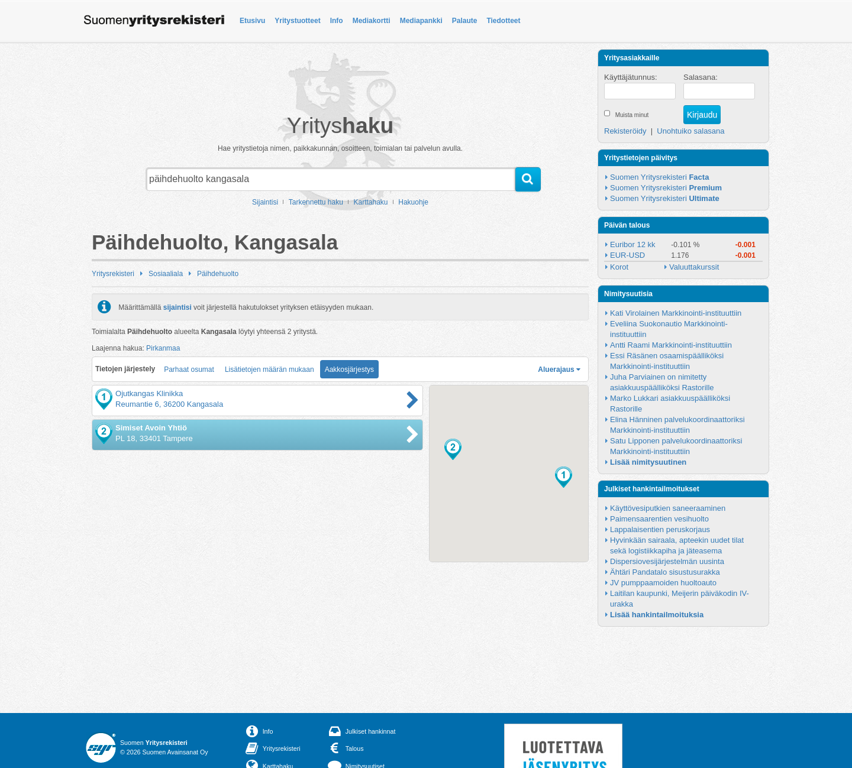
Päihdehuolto (217, 274)
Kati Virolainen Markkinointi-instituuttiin (675, 313)
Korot (619, 267)
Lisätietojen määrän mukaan (269, 369)
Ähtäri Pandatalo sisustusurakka (665, 572)
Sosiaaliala (166, 274)
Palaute (464, 21)
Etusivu (252, 21)
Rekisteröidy (625, 131)
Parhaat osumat (189, 369)
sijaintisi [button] (177, 307)
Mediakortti (371, 21)
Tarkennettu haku (316, 202)
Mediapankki (421, 21)
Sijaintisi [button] (265, 202)
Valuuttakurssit (694, 267)
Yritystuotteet (297, 21)
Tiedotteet (503, 21)
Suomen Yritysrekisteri (659, 177)
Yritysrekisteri (113, 274)
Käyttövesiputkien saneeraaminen (667, 508)
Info (336, 21)
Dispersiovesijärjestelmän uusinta (667, 561)
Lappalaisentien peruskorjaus (660, 529)
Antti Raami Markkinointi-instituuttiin (671, 345)
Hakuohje (413, 202)
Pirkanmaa (163, 348)
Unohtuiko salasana (690, 131)
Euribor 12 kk (633, 244)
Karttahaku (371, 202)
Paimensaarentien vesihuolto (659, 518)
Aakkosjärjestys (349, 369)
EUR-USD (627, 255)
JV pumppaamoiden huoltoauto (663, 582)
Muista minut (632, 115)
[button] (563, 477)
